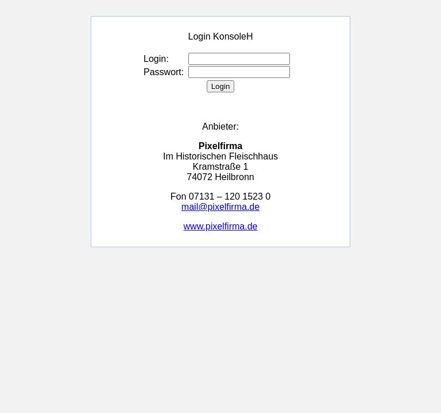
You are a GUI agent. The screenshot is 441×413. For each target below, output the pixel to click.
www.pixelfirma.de (221, 226)
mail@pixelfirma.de (220, 207)
